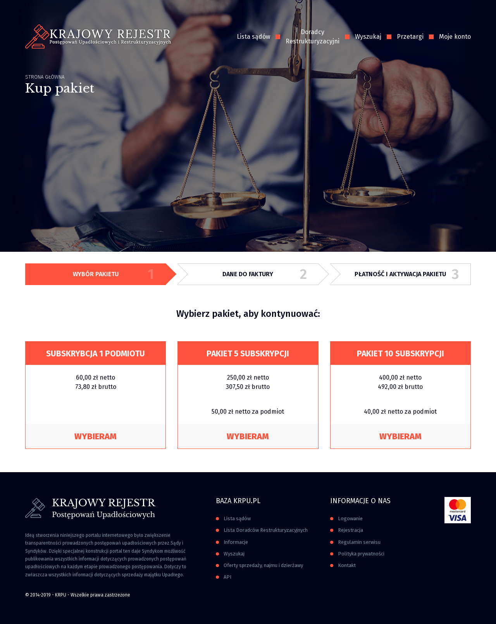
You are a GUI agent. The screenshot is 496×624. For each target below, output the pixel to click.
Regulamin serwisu (359, 542)
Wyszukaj (368, 36)
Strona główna (44, 77)
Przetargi (410, 36)
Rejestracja (350, 530)
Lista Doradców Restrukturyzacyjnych (266, 530)
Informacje (236, 542)
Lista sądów (253, 36)
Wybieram (95, 436)
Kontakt (347, 565)
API (227, 577)
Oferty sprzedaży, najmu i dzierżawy (263, 565)
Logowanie (350, 518)
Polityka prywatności (361, 554)
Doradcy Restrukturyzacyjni (312, 36)
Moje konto (455, 36)
